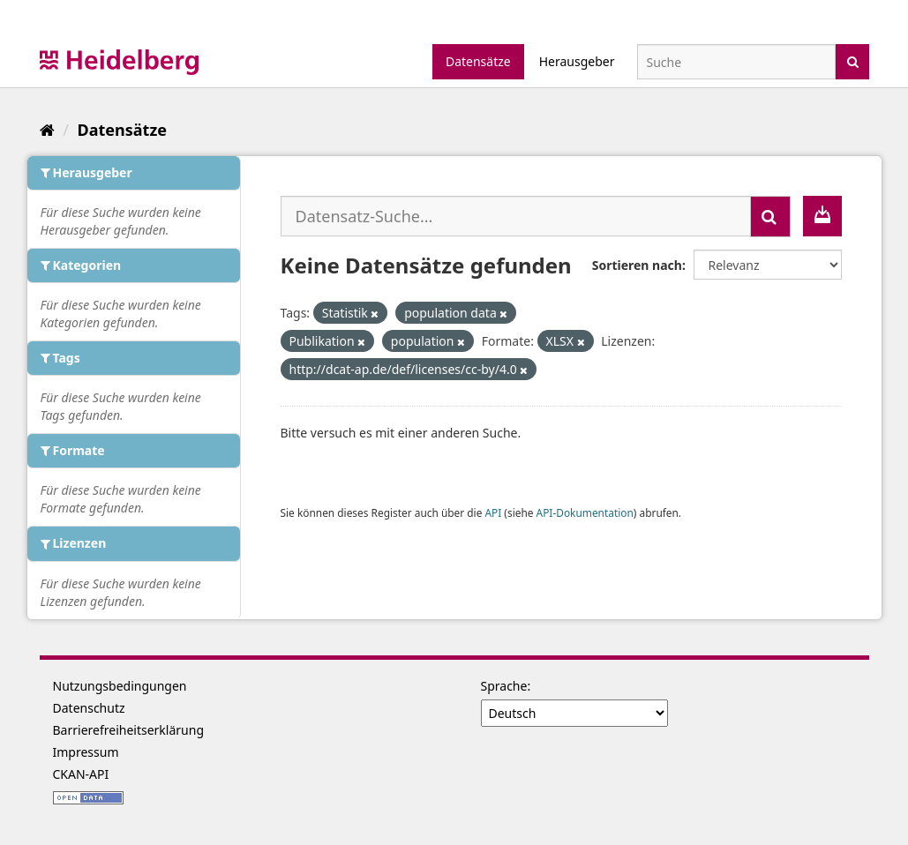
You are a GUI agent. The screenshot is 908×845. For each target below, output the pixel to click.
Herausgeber (577, 61)
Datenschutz (89, 707)
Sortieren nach (637, 265)
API (492, 512)
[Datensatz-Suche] (736, 61)
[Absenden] (852, 60)
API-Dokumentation (585, 512)
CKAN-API (81, 774)
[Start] (47, 129)
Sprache (504, 685)
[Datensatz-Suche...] (516, 216)
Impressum (86, 752)
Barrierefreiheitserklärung (129, 730)
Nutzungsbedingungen (120, 685)
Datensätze (478, 61)
